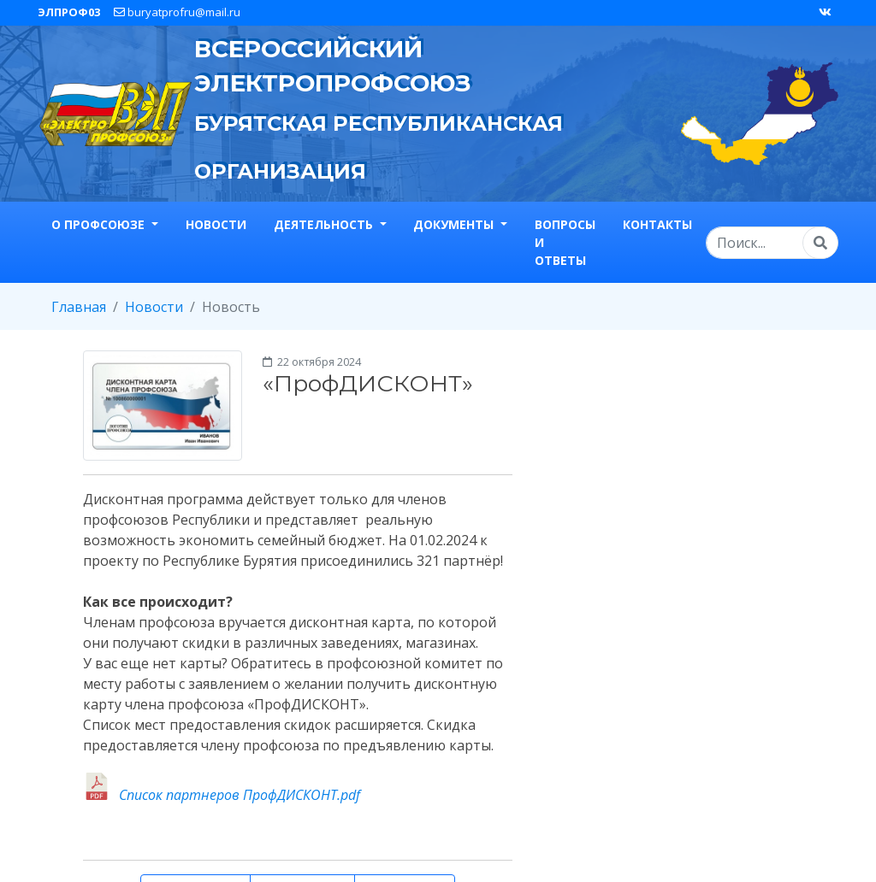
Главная (78, 306)
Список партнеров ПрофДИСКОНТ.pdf (239, 794)
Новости (216, 224)
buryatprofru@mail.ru (177, 12)
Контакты (657, 224)
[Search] (772, 242)
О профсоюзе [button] (99, 224)
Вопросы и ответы (565, 242)
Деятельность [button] (325, 224)
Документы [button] (455, 224)
